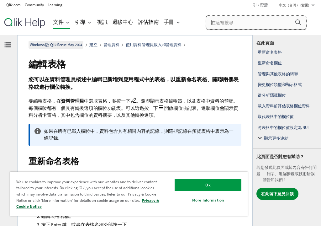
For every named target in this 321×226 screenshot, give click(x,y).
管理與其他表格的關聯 (278, 74)
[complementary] (287, 130)
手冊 (169, 22)
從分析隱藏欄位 (272, 95)
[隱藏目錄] (8, 45)
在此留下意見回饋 (277, 193)
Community (34, 5)
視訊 (102, 22)
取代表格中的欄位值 (276, 116)
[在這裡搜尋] (256, 22)
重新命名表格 (270, 52)
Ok (207, 185)
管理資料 (111, 44)
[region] (129, 194)
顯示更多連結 (276, 138)
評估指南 (148, 22)
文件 (58, 22)
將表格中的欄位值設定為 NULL (284, 127)
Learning (55, 5)
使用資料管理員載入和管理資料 (154, 44)
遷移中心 (122, 22)
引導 (80, 22)
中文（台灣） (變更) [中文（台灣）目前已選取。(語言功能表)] (294, 5)
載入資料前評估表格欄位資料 (284, 106)
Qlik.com (13, 5)
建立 (93, 44)
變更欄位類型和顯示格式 (280, 84)
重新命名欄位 (270, 63)
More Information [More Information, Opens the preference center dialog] (208, 200)
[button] (298, 22)
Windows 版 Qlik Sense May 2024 (56, 44)
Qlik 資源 (260, 5)
